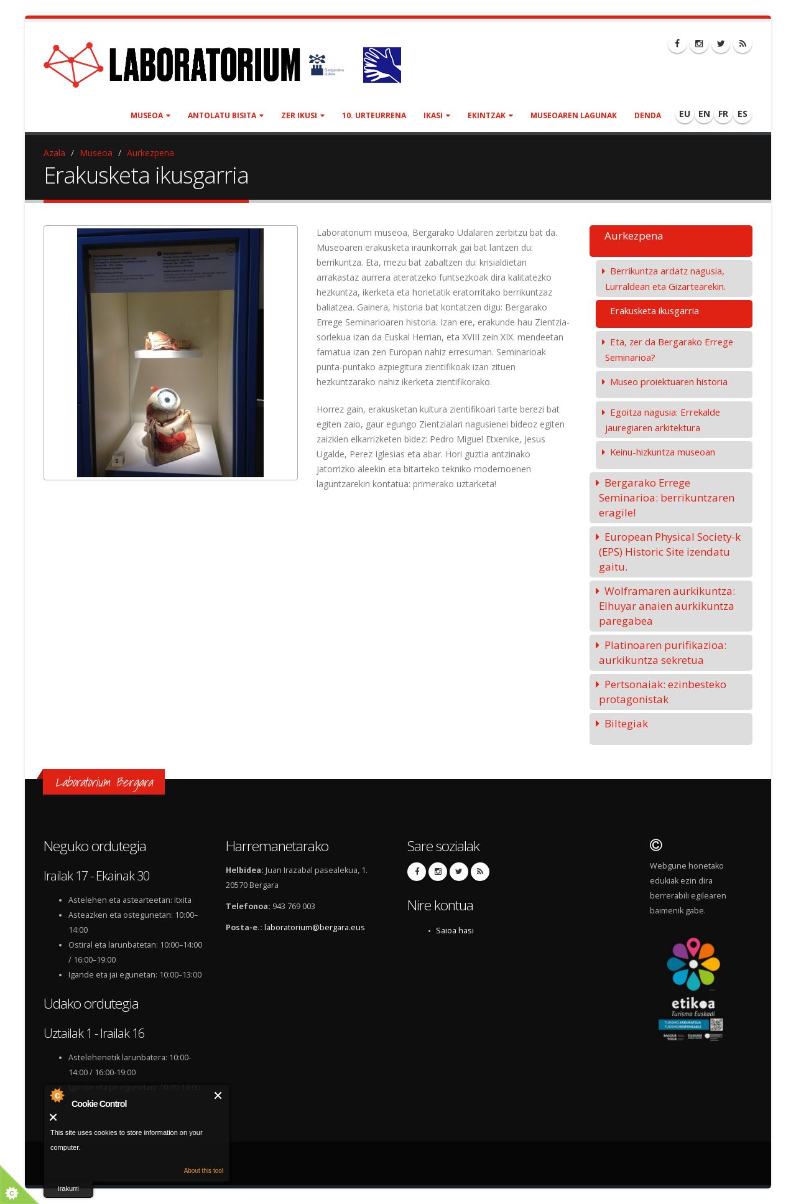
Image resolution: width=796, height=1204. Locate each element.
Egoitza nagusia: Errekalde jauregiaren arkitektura (662, 420)
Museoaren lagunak (573, 115)
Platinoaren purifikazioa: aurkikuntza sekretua (662, 652)
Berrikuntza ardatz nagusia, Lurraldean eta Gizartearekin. (665, 278)
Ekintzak (490, 115)
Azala (54, 153)
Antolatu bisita (226, 115)
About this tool (203, 1170)
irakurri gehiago (68, 1191)
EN (704, 113)
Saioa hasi (455, 930)
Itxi (219, 1095)
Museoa (150, 115)
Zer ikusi (303, 115)
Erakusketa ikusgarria (654, 310)
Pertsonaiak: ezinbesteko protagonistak (662, 691)
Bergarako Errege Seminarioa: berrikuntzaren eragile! (666, 497)
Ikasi (436, 115)
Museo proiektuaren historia (669, 381)
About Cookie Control (56, 1095)
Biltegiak (626, 723)
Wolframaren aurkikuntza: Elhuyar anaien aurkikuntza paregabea (667, 606)
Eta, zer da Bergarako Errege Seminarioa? (669, 349)
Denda (647, 115)
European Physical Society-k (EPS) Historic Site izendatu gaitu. (670, 552)
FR (723, 113)
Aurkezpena (150, 153)
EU (684, 113)
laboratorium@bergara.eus (314, 927)
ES (742, 113)
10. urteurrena (374, 115)
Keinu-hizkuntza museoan (662, 452)
